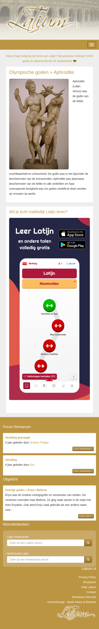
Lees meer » (86, 516)
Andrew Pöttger (39, 442)
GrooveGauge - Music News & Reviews (71, 602)
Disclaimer (89, 582)
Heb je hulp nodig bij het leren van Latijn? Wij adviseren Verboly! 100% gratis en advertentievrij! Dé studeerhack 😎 (49, 58)
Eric (32, 464)
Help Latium (88, 587)
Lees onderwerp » (83, 448)
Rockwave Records (84, 597)
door (49, 443)
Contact (91, 592)
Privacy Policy (87, 577)
